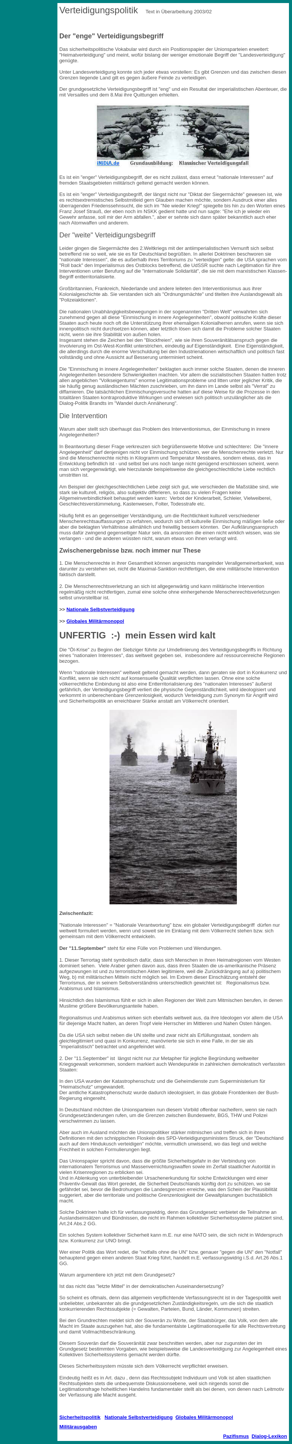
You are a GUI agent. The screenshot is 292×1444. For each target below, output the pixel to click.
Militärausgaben (78, 1427)
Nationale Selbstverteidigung (101, 609)
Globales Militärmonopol (95, 621)
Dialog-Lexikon (269, 1436)
